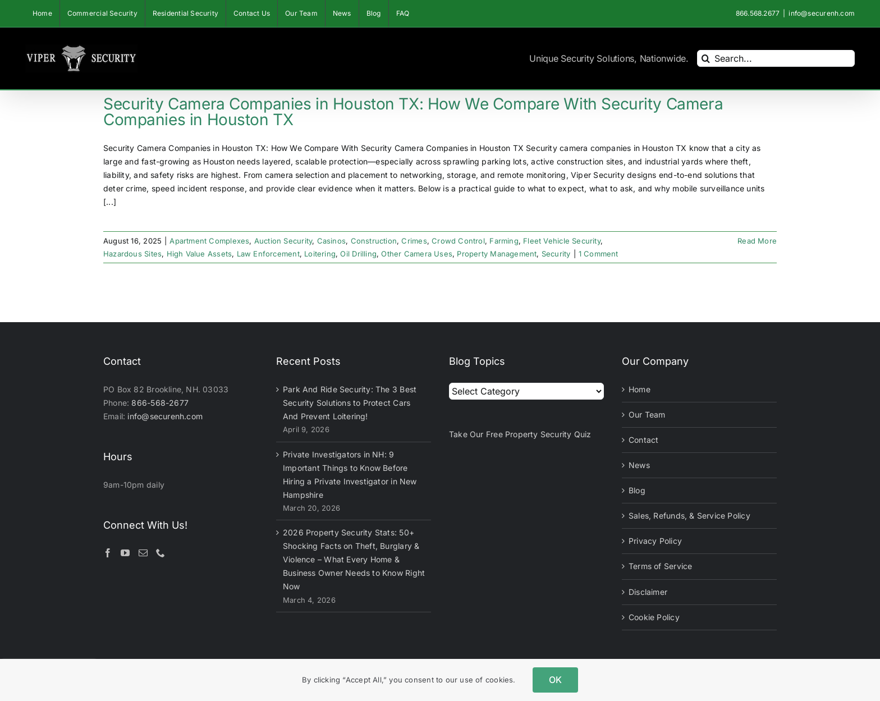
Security (556, 253)
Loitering (320, 253)
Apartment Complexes (209, 240)
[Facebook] (107, 552)
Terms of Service (660, 566)
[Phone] (160, 552)
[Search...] (776, 58)
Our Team (647, 414)
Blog (637, 490)
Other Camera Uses (416, 253)
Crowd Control (458, 240)
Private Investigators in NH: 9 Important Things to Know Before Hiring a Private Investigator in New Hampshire (350, 475)
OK (555, 679)
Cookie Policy (654, 617)
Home (639, 389)
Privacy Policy (655, 541)
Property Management (497, 253)
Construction (374, 240)
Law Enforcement (268, 253)
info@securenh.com (822, 13)
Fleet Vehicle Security (562, 240)
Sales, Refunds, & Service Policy (689, 515)
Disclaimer (648, 592)
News (639, 465)
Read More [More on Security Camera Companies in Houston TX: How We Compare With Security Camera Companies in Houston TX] (757, 240)
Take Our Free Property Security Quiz (520, 434)
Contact (643, 440)
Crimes (414, 240)
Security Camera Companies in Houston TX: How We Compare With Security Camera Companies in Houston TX (413, 111)
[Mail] (143, 552)
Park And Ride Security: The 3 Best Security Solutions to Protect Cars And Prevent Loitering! (349, 402)
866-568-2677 (160, 402)
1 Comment (598, 253)
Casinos (331, 240)
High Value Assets (199, 253)
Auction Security (283, 240)
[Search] (705, 58)
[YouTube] (125, 552)
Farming (503, 240)
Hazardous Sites (132, 253)
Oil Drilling (358, 253)
